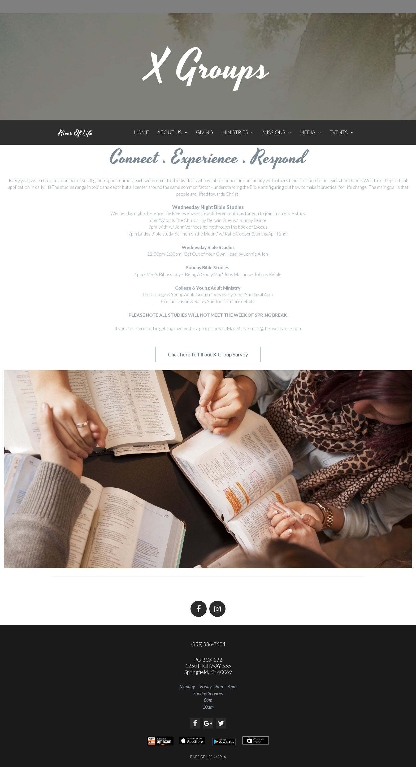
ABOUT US (172, 132)
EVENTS (342, 132)
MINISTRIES (238, 132)
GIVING (204, 132)
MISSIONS (276, 132)
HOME (141, 132)
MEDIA (310, 132)
